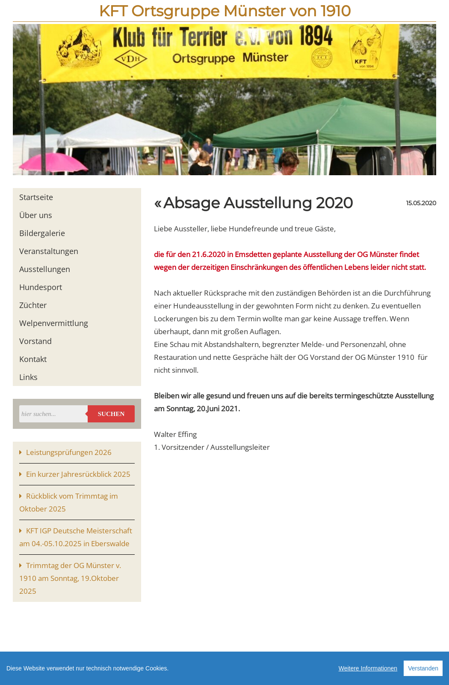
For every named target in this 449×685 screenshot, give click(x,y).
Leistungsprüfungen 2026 (69, 452)
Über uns (35, 215)
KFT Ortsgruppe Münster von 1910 (225, 11)
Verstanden (423, 670)
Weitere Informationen (368, 670)
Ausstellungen (44, 269)
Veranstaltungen (48, 251)
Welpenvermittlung (53, 323)
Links (28, 377)
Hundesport (40, 287)
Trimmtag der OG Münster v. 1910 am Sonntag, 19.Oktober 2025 (70, 578)
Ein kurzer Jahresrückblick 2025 (78, 474)
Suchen (111, 413)
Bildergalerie (42, 233)
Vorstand (35, 341)
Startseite (36, 197)
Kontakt (33, 359)
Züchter (33, 305)
